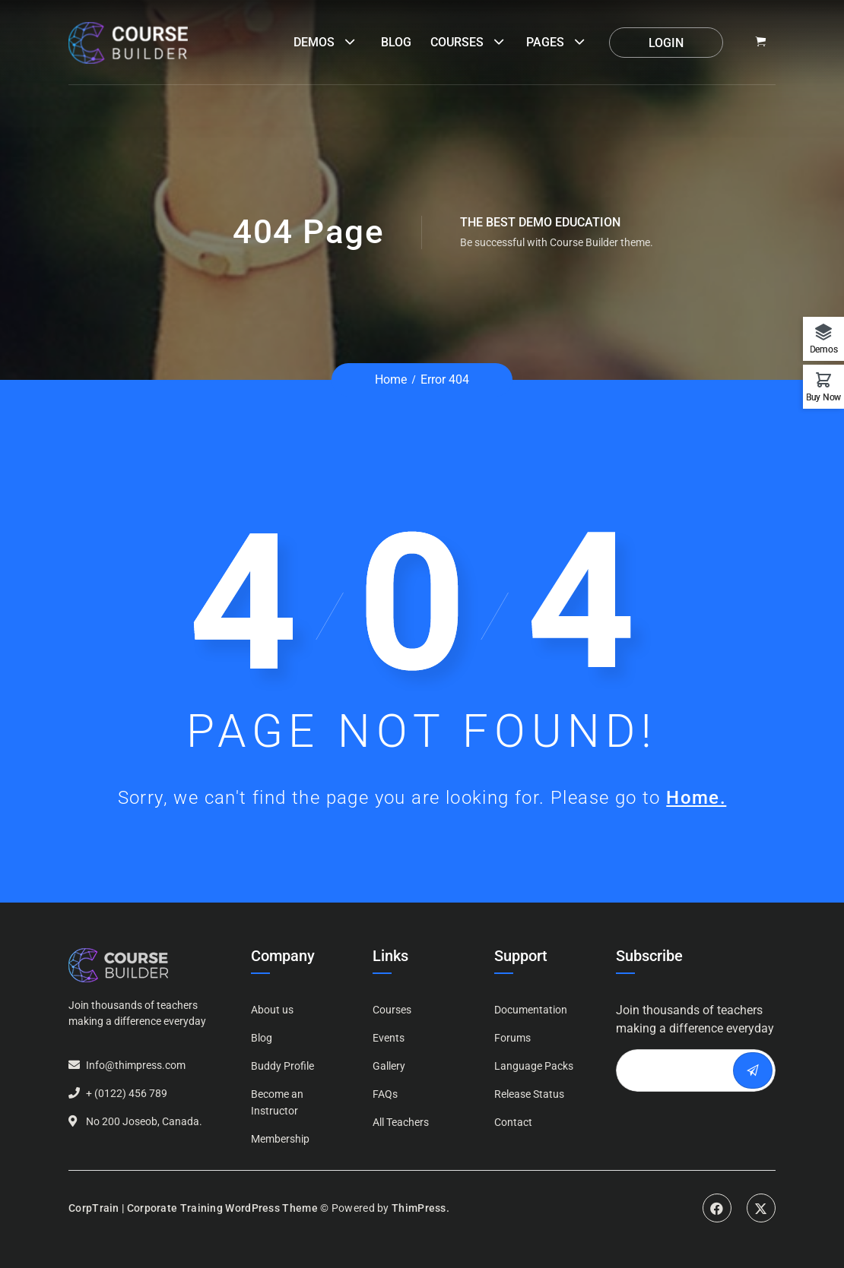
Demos (314, 42)
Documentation (530, 1010)
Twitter (761, 1208)
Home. (696, 797)
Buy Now (823, 397)
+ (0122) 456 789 (126, 1093)
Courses (457, 42)
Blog (396, 42)
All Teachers (401, 1122)
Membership (280, 1139)
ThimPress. (420, 1208)
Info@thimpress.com (136, 1065)
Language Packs (533, 1066)
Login (666, 43)
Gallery (389, 1066)
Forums (512, 1038)
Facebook (717, 1208)
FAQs (385, 1094)
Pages (545, 42)
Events (389, 1038)
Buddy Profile (282, 1066)
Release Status (529, 1094)
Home (391, 379)
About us (272, 1010)
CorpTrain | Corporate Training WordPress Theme (193, 1208)
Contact (513, 1122)
